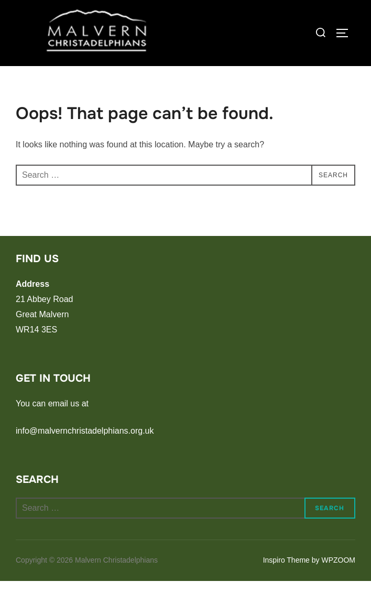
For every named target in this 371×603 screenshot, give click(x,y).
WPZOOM (338, 582)
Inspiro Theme (286, 582)
